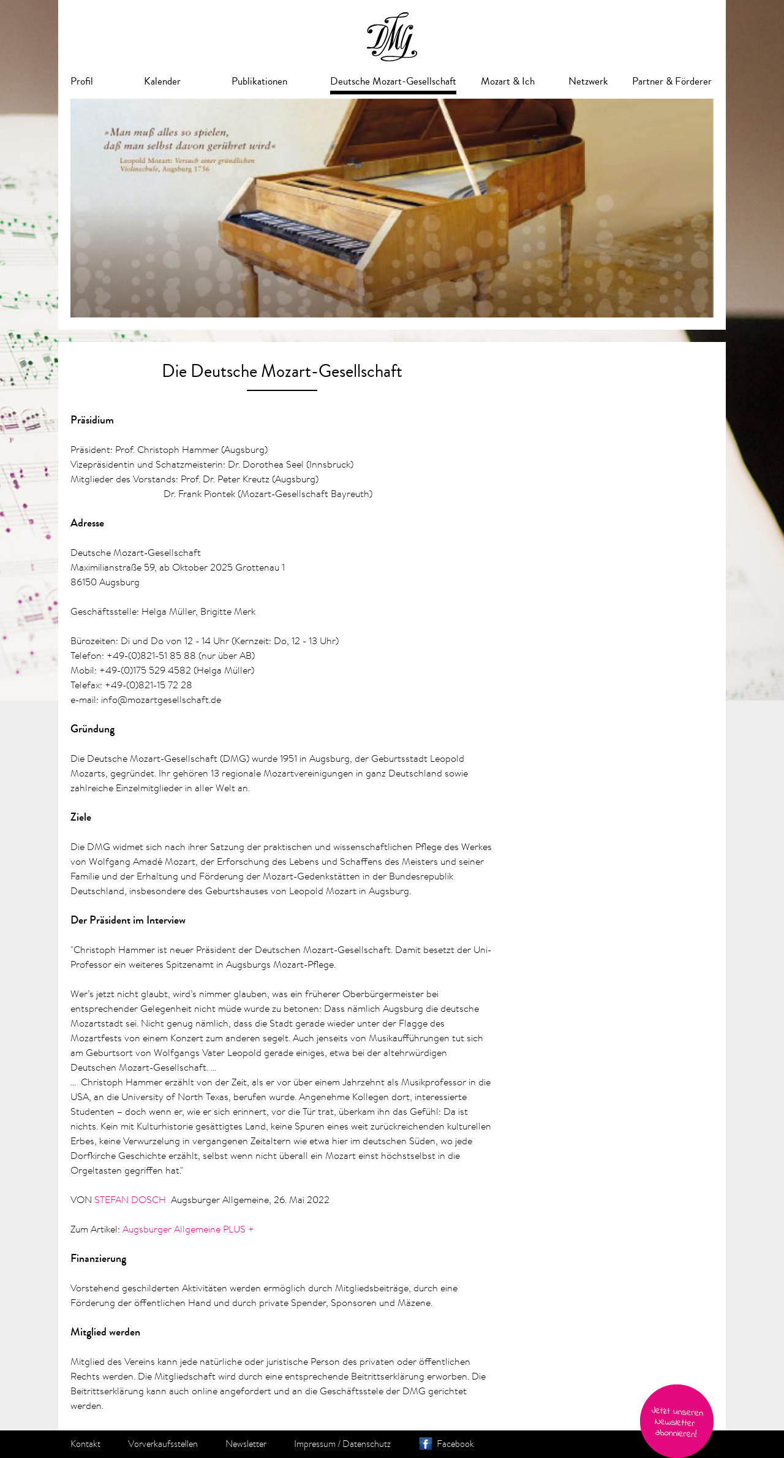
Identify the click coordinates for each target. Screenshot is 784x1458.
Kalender (162, 81)
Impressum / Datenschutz (342, 1444)
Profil (81, 81)
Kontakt (85, 1444)
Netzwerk (588, 81)
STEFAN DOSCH (130, 1199)
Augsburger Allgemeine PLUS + (188, 1229)
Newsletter (245, 1444)
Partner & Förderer (672, 81)
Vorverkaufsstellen (163, 1444)
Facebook (455, 1444)
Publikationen (259, 81)
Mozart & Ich (508, 81)
